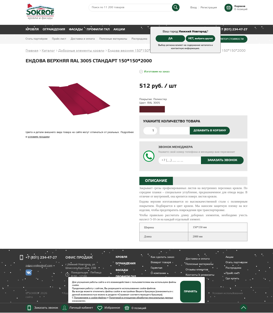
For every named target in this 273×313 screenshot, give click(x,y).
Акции (119, 29)
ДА (170, 38)
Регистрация (209, 7)
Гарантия (156, 268)
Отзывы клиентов (197, 269)
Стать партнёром (36, 39)
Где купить (232, 278)
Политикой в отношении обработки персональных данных (141, 297)
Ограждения (54, 29)
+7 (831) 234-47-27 (233, 29)
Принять (190, 291)
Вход (193, 7)
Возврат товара (161, 262)
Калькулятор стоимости (228, 39)
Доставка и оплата (83, 39)
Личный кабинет (81, 308)
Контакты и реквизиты (200, 275)
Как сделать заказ (162, 257)
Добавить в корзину (210, 130)
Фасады (76, 29)
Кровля (32, 29)
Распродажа (139, 39)
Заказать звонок (46, 308)
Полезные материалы (113, 39)
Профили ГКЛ (98, 29)
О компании (158, 273)
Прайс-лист (59, 39)
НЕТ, (200, 38)
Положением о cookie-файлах (90, 297)
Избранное (112, 308)
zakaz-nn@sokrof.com (39, 265)
